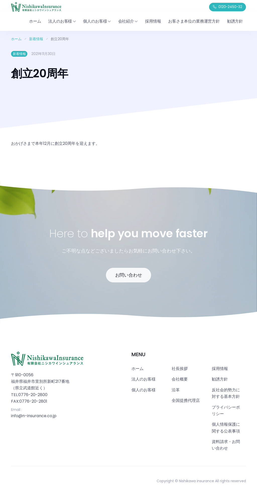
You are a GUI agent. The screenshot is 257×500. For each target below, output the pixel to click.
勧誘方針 (235, 21)
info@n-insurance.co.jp (33, 416)
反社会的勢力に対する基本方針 (226, 393)
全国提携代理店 (186, 400)
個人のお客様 (144, 390)
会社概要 (180, 379)
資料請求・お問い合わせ (226, 445)
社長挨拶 (180, 368)
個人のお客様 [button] (97, 21)
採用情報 (153, 21)
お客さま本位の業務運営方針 (194, 21)
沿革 (176, 390)
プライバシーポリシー (226, 410)
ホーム (35, 21)
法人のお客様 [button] (62, 21)
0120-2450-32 (227, 7)
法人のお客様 (144, 379)
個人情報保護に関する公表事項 (226, 427)
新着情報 (36, 38)
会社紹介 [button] (128, 21)
